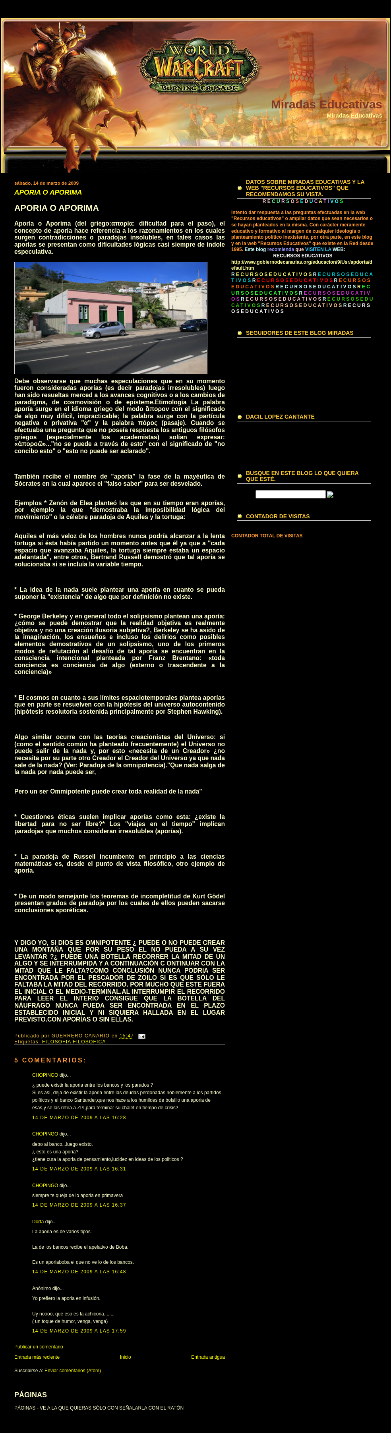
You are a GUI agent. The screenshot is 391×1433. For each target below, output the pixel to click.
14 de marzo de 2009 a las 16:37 (79, 1205)
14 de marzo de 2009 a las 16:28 (79, 1117)
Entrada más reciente (37, 1357)
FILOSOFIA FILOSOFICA (74, 1042)
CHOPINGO (45, 1075)
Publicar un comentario (38, 1347)
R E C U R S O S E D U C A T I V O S (315, 287)
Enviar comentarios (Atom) (73, 1370)
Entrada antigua (208, 1357)
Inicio (125, 1357)
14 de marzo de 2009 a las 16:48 (79, 1272)
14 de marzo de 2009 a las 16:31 (79, 1169)
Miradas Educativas (326, 104)
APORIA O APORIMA (48, 192)
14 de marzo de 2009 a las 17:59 (79, 1331)
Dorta (38, 1221)
